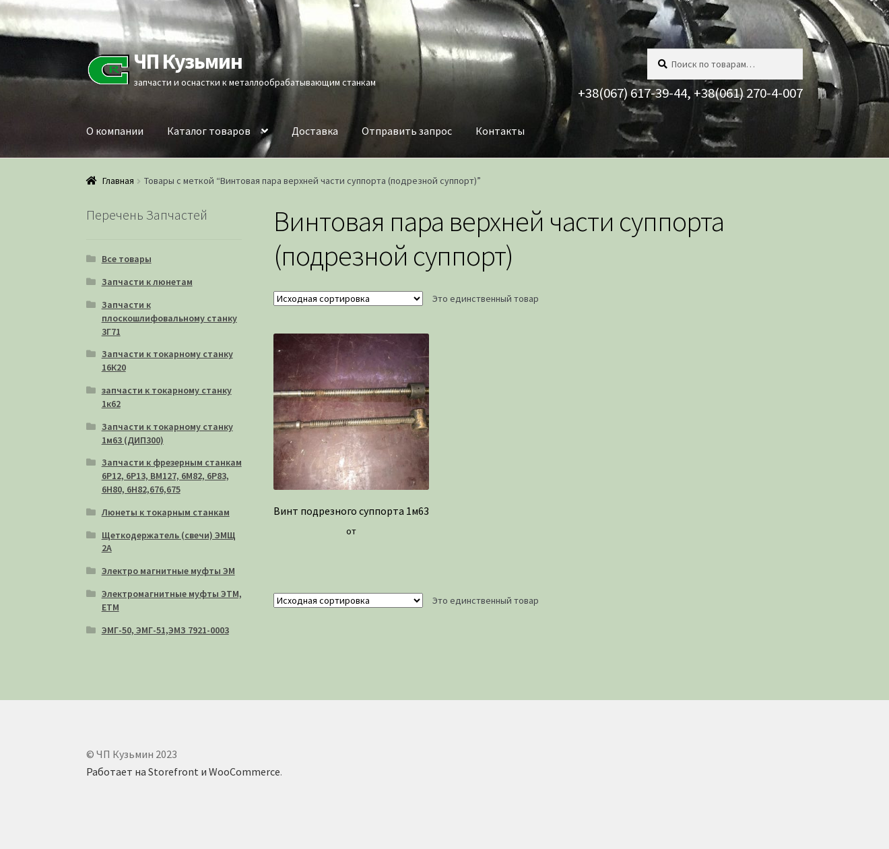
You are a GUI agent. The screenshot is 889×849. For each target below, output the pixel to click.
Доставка (315, 130)
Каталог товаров (209, 130)
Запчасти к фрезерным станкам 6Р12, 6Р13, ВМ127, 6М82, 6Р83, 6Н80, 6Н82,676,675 (172, 475)
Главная (118, 181)
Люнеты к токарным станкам (166, 512)
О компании (114, 130)
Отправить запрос (407, 130)
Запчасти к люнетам (147, 282)
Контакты (500, 130)
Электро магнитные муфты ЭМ (168, 571)
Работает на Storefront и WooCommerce (183, 771)
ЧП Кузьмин (187, 61)
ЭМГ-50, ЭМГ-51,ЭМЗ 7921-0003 (165, 630)
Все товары (127, 259)
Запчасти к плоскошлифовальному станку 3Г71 (169, 318)
